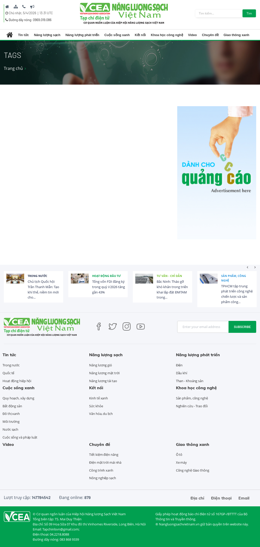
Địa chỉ (197, 498)
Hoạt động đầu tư (106, 276)
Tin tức (23, 35)
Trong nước (37, 276)
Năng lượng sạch (47, 35)
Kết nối (140, 35)
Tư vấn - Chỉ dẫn (169, 276)
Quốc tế (8, 373)
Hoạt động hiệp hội (17, 381)
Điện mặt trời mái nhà (105, 462)
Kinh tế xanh (98, 398)
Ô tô (179, 454)
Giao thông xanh (236, 35)
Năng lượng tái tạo (103, 381)
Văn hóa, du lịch (100, 413)
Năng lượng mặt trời (104, 373)
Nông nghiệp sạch (102, 478)
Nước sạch (10, 429)
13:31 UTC (46, 13)
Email (243, 498)
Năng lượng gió (100, 365)
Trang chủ (13, 68)
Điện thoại (221, 498)
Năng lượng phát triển (82, 35)
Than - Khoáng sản (189, 381)
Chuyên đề (210, 35)
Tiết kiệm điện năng (103, 454)
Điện (179, 365)
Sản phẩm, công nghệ (233, 278)
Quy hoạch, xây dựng (18, 398)
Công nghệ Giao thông (192, 470)
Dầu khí (181, 373)
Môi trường (11, 421)
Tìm (249, 13)
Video (192, 35)
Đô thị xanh (11, 413)
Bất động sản (12, 406)
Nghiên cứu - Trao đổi (192, 406)
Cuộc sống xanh (117, 35)
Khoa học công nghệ (167, 35)
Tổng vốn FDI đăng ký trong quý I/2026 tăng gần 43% (108, 286)
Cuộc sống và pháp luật (20, 437)
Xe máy (181, 462)
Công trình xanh (101, 470)
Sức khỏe (96, 406)
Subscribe (242, 327)
